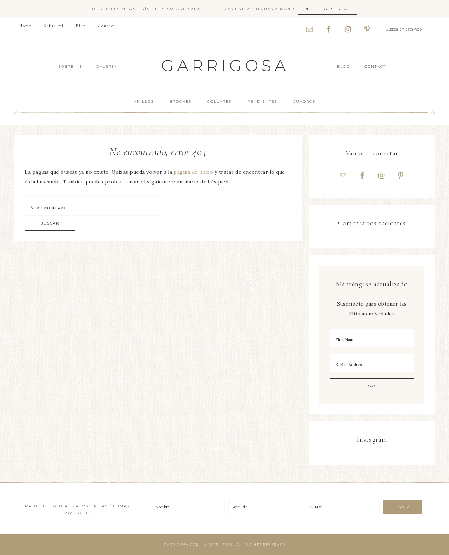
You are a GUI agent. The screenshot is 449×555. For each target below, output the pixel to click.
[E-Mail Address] (372, 363)
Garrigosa (225, 65)
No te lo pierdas (327, 9)
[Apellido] (265, 507)
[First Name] (372, 338)
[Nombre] (188, 507)
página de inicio (193, 172)
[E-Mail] (343, 507)
